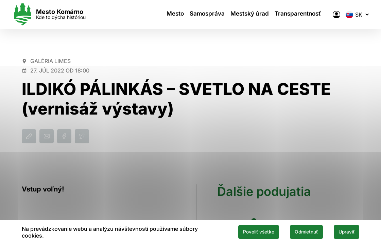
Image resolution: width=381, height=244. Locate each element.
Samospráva (207, 14)
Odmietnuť (295, 231)
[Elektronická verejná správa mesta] (327, 14)
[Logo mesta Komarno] (58, 14)
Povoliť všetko (239, 231)
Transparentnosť (294, 14)
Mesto (175, 14)
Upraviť (342, 231)
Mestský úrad (247, 14)
